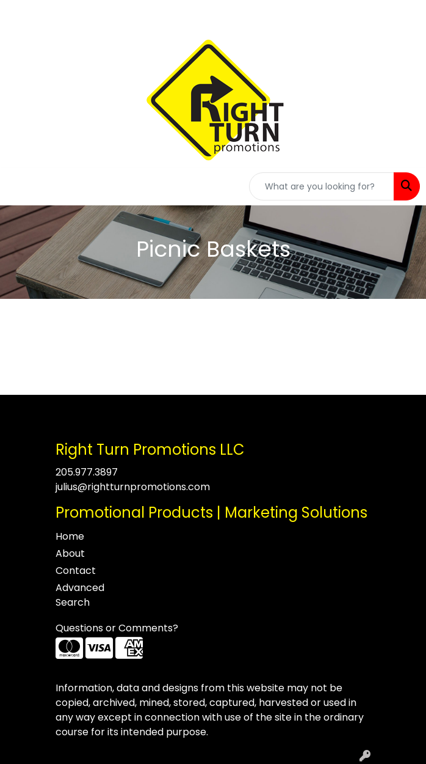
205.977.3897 (87, 472)
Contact (76, 571)
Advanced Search (80, 595)
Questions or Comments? (117, 628)
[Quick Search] (321, 186)
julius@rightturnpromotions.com (133, 487)
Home (70, 536)
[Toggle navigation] (19, 186)
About (70, 553)
